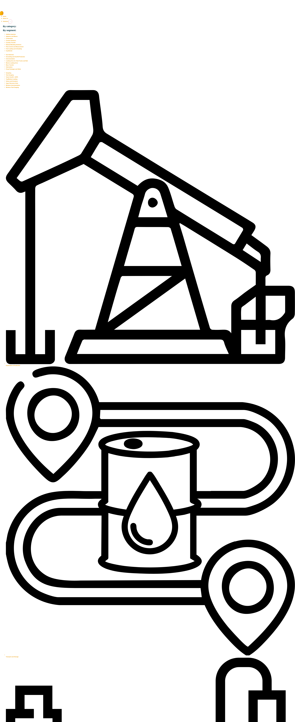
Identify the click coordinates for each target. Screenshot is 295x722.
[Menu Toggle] (1, 13)
